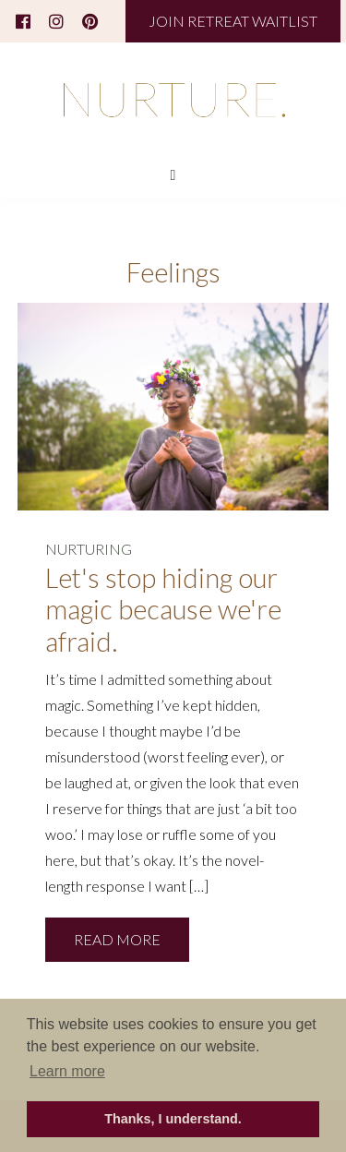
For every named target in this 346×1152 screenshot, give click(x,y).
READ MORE (117, 939)
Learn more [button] (67, 1071)
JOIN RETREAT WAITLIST (233, 21)
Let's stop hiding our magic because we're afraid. (163, 609)
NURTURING (88, 549)
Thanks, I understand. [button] (173, 1118)
